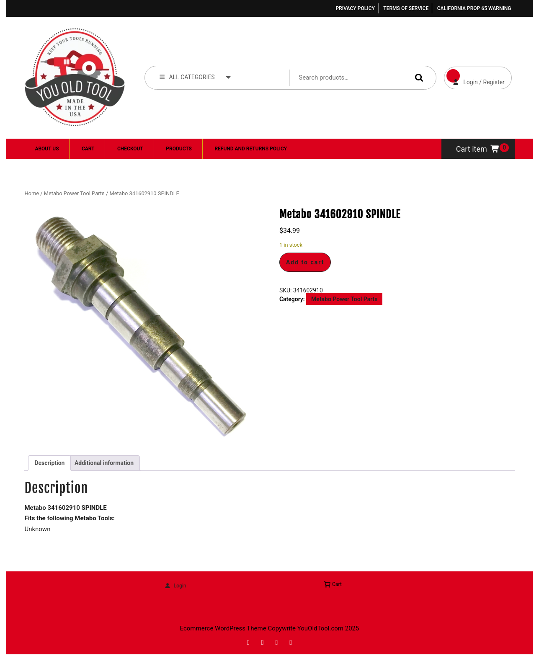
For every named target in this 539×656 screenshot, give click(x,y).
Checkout (130, 149)
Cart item (478, 149)
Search (417, 77)
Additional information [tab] (104, 463)
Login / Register (474, 76)
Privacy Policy (354, 8)
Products (179, 149)
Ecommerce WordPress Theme (223, 628)
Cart (88, 149)
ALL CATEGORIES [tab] (195, 76)
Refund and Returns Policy (250, 149)
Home (31, 193)
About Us (47, 149)
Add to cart (305, 262)
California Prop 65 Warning (474, 8)
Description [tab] (49, 463)
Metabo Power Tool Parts (74, 193)
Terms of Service (405, 8)
